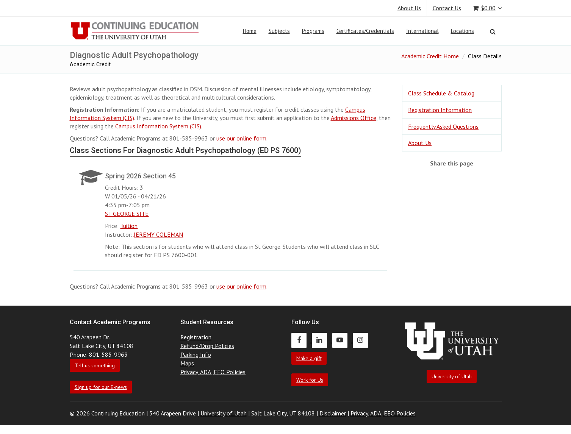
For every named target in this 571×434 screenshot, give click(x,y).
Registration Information (440, 110)
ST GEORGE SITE (127, 213)
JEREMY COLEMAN (158, 234)
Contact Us (447, 8)
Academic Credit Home (430, 56)
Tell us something (95, 365)
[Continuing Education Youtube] (342, 340)
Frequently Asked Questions (443, 126)
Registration (195, 337)
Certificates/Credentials (365, 30)
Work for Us (309, 379)
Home (250, 30)
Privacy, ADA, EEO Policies (213, 372)
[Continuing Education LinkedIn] (322, 340)
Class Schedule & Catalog (441, 93)
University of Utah (452, 376)
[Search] (493, 31)
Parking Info (195, 354)
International (422, 30)
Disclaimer (332, 413)
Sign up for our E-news (101, 387)
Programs (313, 30)
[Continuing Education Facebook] (301, 340)
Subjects (279, 30)
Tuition (129, 225)
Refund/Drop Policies (207, 346)
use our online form (241, 138)
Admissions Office (353, 118)
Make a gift (309, 358)
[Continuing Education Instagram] (362, 340)
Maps (187, 363)
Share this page (451, 163)
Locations (462, 30)
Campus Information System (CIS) (158, 126)
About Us (409, 8)
